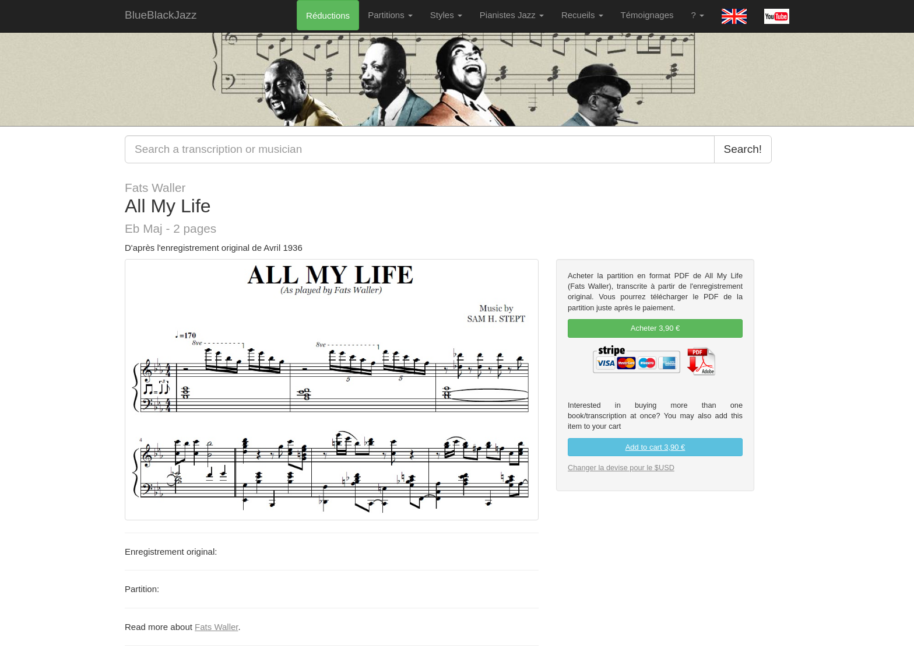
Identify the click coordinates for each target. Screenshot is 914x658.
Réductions (328, 15)
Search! (743, 149)
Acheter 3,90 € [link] (655, 328)
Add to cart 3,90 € (655, 447)
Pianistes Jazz (512, 15)
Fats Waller (216, 627)
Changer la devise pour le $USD (621, 467)
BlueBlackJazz (161, 15)
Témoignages (647, 15)
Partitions (390, 15)
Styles (446, 15)
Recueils (582, 15)
